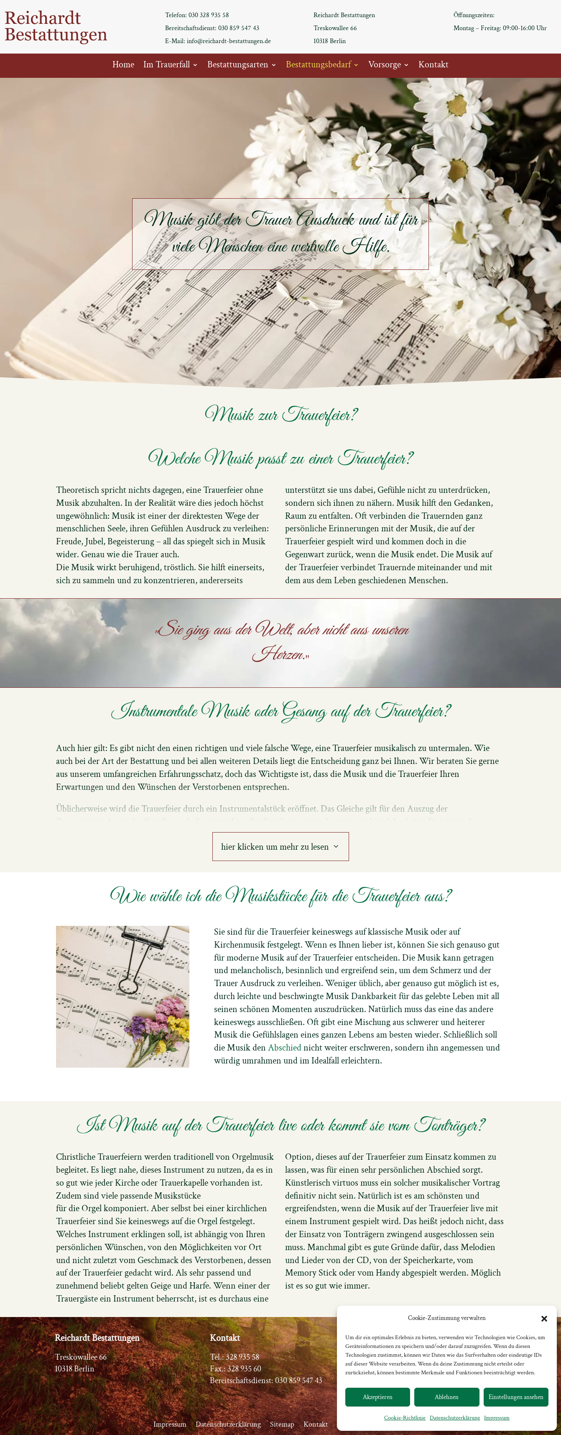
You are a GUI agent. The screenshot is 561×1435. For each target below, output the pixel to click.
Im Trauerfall (166, 66)
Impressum (497, 1418)
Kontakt (433, 66)
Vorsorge (384, 66)
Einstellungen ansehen (516, 1397)
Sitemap (282, 1425)
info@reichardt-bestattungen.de (229, 41)
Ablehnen (447, 1397)
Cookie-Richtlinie (405, 1418)
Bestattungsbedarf (318, 66)
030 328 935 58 (209, 15)
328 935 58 (242, 1357)
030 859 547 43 (238, 28)
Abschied (284, 1048)
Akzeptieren (378, 1397)
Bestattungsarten (237, 66)
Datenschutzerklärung (455, 1418)
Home (123, 66)
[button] (544, 1319)
